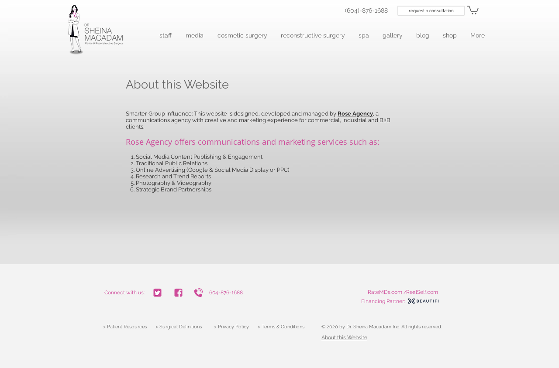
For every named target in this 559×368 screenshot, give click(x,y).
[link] (473, 9)
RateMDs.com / (387, 292)
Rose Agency (149, 141)
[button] (166, 35)
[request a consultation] (431, 11)
